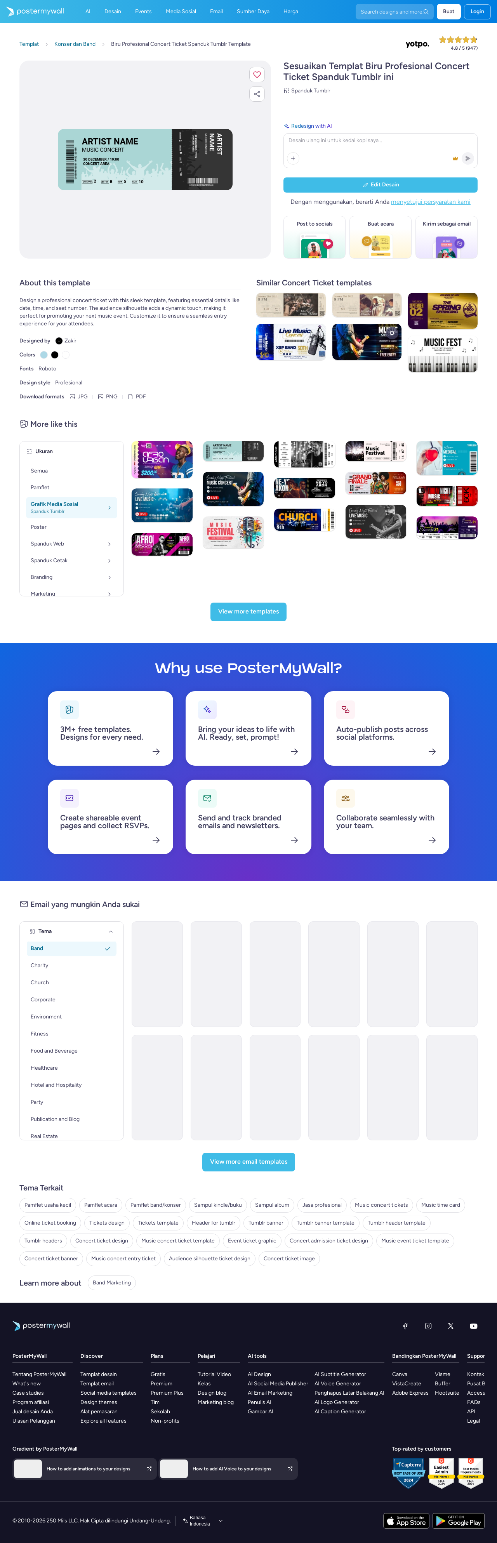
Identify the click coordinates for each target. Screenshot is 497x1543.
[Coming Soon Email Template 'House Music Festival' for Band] (216, 1087)
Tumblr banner (265, 1223)
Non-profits (165, 1421)
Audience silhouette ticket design (209, 1258)
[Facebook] (405, 1326)
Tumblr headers (43, 1240)
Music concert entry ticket (123, 1258)
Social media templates (108, 1393)
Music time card (440, 1205)
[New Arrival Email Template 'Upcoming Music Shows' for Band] (157, 1087)
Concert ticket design (101, 1240)
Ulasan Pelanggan (33, 1421)
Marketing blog (216, 1402)
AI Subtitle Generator (340, 1374)
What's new (26, 1383)
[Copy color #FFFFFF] (66, 355)
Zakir (70, 340)
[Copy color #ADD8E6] (44, 355)
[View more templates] (248, 612)
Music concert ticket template (178, 1240)
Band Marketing (112, 1282)
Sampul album (272, 1205)
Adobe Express (410, 1393)
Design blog (212, 1393)
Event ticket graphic (252, 1240)
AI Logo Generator (337, 1402)
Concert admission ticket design (329, 1240)
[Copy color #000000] (55, 355)
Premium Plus (167, 1393)
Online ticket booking (50, 1223)
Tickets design (107, 1223)
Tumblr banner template (326, 1223)
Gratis (158, 1374)
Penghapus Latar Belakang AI (349, 1393)
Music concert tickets (381, 1205)
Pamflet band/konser (155, 1205)
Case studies (28, 1393)
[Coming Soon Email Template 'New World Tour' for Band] (393, 974)
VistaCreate (406, 1383)
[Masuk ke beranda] (32, 11)
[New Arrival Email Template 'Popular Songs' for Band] (452, 974)
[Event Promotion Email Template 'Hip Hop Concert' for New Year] (216, 974)
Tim (155, 1402)
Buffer (442, 1383)
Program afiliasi (30, 1402)
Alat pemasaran (99, 1411)
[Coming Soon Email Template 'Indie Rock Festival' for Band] (334, 974)
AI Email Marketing (270, 1393)
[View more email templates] (248, 1162)
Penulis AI (259, 1402)
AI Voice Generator (338, 1383)
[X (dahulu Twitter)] (451, 1326)
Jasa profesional (322, 1205)
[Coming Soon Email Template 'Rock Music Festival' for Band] (275, 1087)
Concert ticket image (289, 1258)
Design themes (98, 1402)
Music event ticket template (415, 1240)
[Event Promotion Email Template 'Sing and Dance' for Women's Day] (393, 1087)
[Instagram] (428, 1326)
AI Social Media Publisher (278, 1383)
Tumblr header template (397, 1223)
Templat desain (98, 1374)
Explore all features (103, 1421)
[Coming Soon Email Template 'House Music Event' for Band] (275, 974)
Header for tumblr (213, 1223)
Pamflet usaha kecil (47, 1205)
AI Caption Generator (340, 1411)
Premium (161, 1383)
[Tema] (111, 931)
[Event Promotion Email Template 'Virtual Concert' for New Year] (157, 974)
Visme (442, 1374)
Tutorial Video (214, 1374)
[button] (257, 74)
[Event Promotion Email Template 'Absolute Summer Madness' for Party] (334, 1087)
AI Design (259, 1374)
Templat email (97, 1383)
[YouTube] (473, 1326)
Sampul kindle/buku (218, 1205)
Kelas (204, 1383)
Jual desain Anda (32, 1411)
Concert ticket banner (51, 1258)
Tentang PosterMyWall (39, 1374)
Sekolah (160, 1411)
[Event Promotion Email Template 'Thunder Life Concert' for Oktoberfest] (452, 1087)
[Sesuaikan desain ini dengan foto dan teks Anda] (145, 159)
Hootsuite (447, 1393)
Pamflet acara (100, 1205)
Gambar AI (260, 1411)
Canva (399, 1374)
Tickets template (158, 1223)
